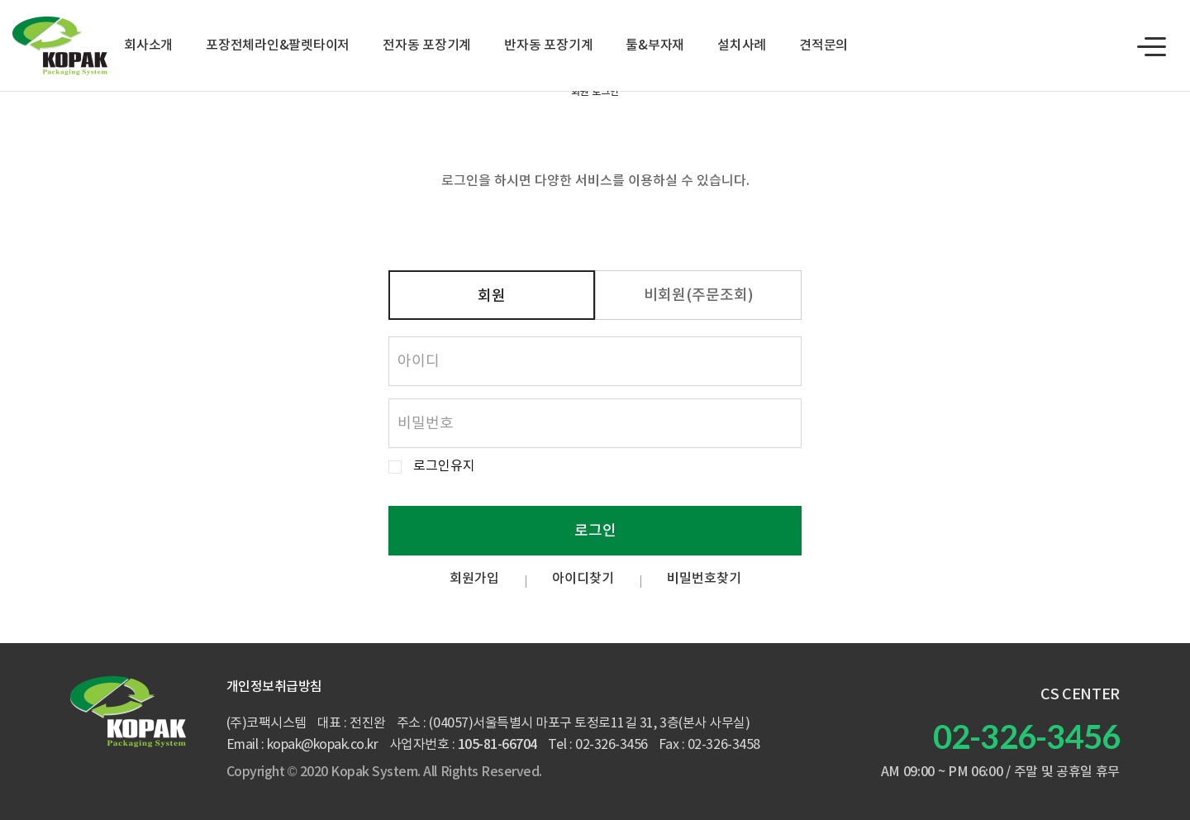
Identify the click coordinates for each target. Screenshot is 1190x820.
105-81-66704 (497, 744)
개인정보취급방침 (274, 686)
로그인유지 (444, 466)
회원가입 (474, 578)
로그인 (595, 531)
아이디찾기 (583, 578)
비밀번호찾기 (704, 578)
